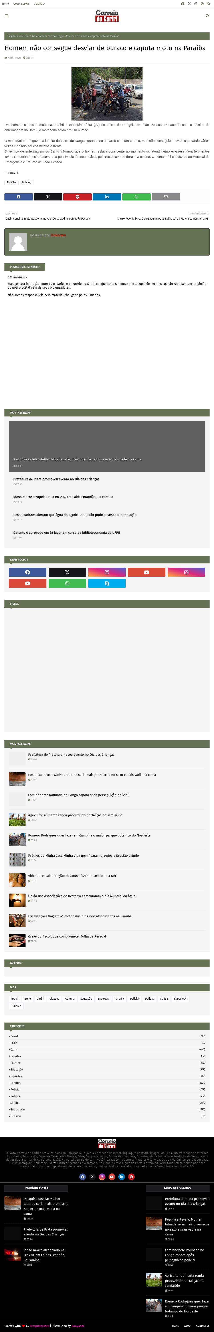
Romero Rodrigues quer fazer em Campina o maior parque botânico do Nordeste (89, 835)
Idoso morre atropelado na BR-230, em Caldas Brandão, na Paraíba (63, 497)
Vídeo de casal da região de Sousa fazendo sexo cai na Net (72, 876)
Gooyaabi (77, 1326)
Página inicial (16, 36)
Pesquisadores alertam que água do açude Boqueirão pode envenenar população (75, 515)
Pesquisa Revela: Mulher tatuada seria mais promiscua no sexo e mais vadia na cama (77, 459)
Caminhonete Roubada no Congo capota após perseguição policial (78, 795)
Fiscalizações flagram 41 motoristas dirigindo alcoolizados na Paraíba (80, 916)
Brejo (27, 998)
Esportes (103, 998)
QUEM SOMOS (21, 3)
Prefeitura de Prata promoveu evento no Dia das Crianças (56, 479)
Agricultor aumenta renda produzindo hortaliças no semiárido (75, 815)
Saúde (164, 998)
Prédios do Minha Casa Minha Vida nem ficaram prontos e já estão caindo (83, 856)
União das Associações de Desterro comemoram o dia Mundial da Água (81, 896)
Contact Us (203, 1325)
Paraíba (30, 36)
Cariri (40, 998)
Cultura (69, 998)
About (188, 1325)
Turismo (16, 1006)
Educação (86, 998)
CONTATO (39, 3)
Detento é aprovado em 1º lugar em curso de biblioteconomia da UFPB (66, 533)
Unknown (14, 57)
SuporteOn (180, 998)
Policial (26, 182)
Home (175, 1325)
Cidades (54, 998)
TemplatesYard (39, 1326)
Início (5, 3)
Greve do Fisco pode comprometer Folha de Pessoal (67, 936)
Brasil (14, 998)
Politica (149, 998)
